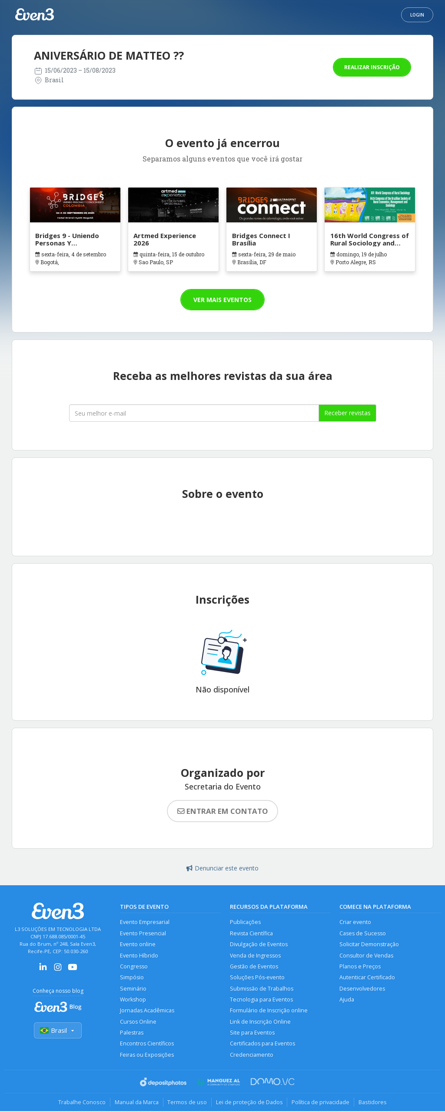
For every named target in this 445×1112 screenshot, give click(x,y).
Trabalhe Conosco (81, 1103)
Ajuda (346, 1000)
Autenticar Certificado (367, 977)
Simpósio (132, 977)
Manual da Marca (136, 1103)
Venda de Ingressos (255, 955)
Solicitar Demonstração (369, 944)
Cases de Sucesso (362, 933)
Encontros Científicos (147, 1044)
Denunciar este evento (222, 868)
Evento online (138, 944)
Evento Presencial (143, 933)
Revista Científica (251, 933)
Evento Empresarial (144, 922)
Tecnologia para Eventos (261, 1000)
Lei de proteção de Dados (249, 1103)
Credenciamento (251, 1055)
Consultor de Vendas (366, 955)
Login (417, 15)
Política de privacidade (321, 1103)
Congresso (134, 966)
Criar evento (355, 922)
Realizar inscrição (372, 67)
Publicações (245, 922)
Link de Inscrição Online (260, 1022)
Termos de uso (187, 1103)
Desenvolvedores (362, 988)
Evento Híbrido (139, 955)
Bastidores (373, 1103)
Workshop (133, 1000)
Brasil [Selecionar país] (58, 1030)
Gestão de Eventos (254, 966)
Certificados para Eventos (262, 1044)
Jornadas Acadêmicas (147, 1011)
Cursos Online (138, 1022)
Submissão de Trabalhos (261, 988)
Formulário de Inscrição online (269, 1011)
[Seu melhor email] (194, 413)
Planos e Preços (360, 966)
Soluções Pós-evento (257, 977)
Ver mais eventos (222, 300)
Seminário (133, 988)
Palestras (131, 1033)
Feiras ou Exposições (147, 1055)
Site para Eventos (252, 1033)
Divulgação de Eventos (259, 944)
